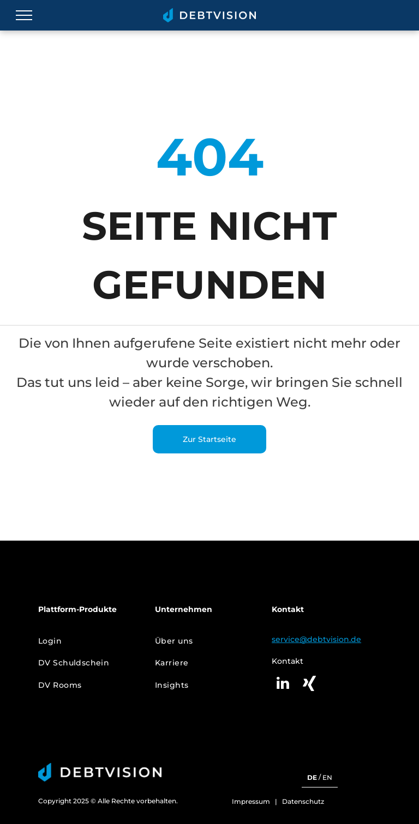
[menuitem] (88, 641)
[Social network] (309, 684)
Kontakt (287, 661)
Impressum (251, 801)
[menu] (24, 15)
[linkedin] (283, 684)
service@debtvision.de (316, 639)
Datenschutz (303, 801)
